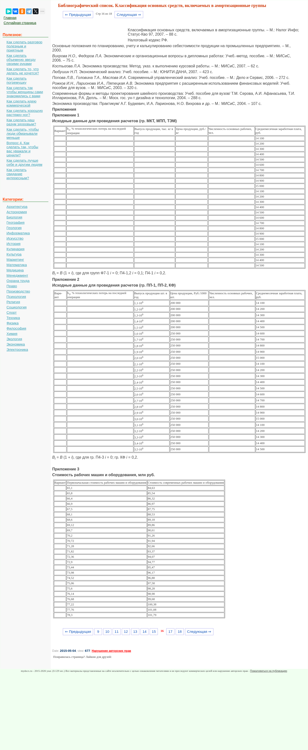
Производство (18, 291)
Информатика (18, 233)
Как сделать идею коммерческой (21, 103)
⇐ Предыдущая (78, 15)
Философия (16, 328)
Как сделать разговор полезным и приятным (24, 46)
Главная (10, 18)
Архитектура (16, 207)
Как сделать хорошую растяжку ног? (24, 113)
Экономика (15, 344)
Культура (13, 254)
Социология (16, 307)
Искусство (14, 238)
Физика (12, 323)
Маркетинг (15, 259)
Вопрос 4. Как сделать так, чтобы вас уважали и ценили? (22, 149)
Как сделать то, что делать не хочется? (22, 71)
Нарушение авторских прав (111, 651)
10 (107, 631)
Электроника (17, 349)
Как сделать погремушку (16, 80)
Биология (14, 217)
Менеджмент (17, 275)
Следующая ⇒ (129, 15)
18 (180, 631)
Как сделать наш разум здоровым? (21, 122)
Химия (11, 334)
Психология (16, 297)
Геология (14, 228)
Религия (13, 302)
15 (154, 631)
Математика (16, 265)
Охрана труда (18, 281)
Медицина (15, 270)
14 (144, 631)
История (13, 244)
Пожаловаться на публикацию (268, 670)
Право (11, 286)
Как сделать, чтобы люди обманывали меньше (22, 133)
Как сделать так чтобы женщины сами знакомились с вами (24, 92)
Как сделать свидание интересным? (17, 174)
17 (170, 631)
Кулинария (15, 249)
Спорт (11, 312)
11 (117, 631)
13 (135, 631)
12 (126, 631)
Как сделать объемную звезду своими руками (21, 59)
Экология (14, 339)
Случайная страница (20, 23)
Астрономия (16, 212)
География (15, 222)
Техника (13, 318)
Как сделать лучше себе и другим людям (24, 162)
